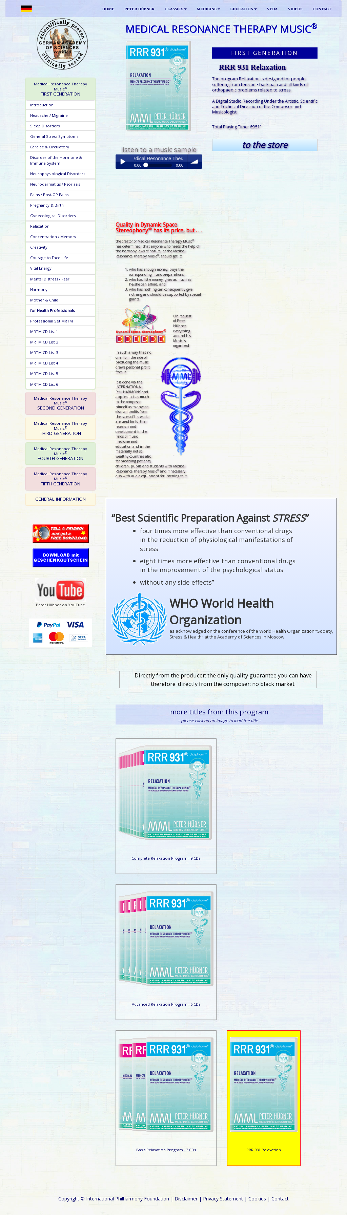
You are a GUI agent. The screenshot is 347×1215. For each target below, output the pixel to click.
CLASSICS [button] (176, 9)
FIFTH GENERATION (60, 479)
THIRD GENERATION (60, 428)
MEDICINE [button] (208, 9)
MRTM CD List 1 (44, 331)
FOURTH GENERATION (60, 454)
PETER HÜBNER (139, 9)
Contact (280, 1198)
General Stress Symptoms (54, 136)
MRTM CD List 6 (44, 384)
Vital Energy (41, 268)
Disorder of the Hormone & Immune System (56, 160)
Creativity (38, 247)
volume (195, 161)
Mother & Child (44, 299)
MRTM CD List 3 (44, 352)
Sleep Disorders (45, 125)
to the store (264, 144)
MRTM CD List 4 (44, 362)
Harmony (38, 289)
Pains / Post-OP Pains (49, 194)
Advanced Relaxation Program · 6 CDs (166, 1004)
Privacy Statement (223, 1198)
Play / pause (123, 161)
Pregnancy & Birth (47, 205)
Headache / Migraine (49, 115)
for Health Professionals (52, 310)
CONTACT (322, 9)
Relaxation (39, 226)
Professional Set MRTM (51, 320)
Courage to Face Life (49, 257)
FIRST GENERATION (60, 89)
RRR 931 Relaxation (263, 1149)
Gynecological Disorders (53, 215)
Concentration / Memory (53, 236)
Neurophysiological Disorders (57, 173)
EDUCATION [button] (243, 9)
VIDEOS (295, 9)
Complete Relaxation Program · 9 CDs (165, 858)
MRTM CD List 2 (44, 341)
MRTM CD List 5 (44, 373)
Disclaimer (186, 1198)
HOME (108, 9)
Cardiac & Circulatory (49, 146)
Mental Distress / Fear (49, 278)
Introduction (42, 104)
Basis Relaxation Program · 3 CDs (166, 1149)
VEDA (272, 9)
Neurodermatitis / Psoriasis (55, 184)
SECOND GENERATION (60, 403)
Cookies (257, 1198)
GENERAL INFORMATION (60, 499)
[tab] (60, 89)
